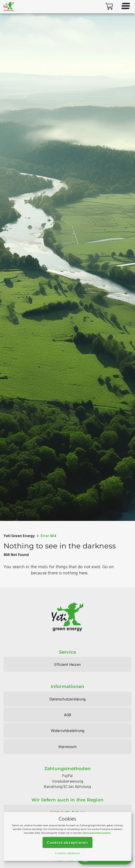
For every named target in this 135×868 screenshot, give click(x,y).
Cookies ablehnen (67, 853)
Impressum (67, 747)
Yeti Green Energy (19, 536)
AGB (67, 715)
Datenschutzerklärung (67, 699)
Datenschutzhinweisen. (96, 833)
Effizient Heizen (67, 665)
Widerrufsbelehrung (67, 731)
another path (17, 573)
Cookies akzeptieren (67, 842)
